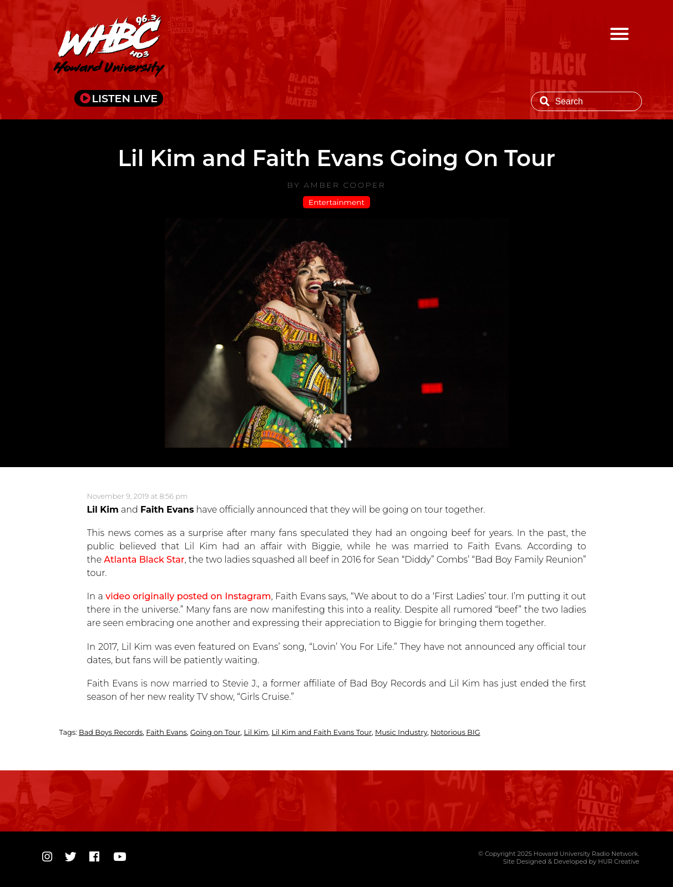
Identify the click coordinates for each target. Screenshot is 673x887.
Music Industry (401, 732)
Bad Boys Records (111, 732)
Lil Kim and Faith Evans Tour (321, 732)
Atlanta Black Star (144, 559)
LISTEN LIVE (125, 98)
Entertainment (336, 202)
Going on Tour (215, 732)
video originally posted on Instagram (188, 596)
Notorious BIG (455, 732)
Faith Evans (166, 732)
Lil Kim (256, 732)
